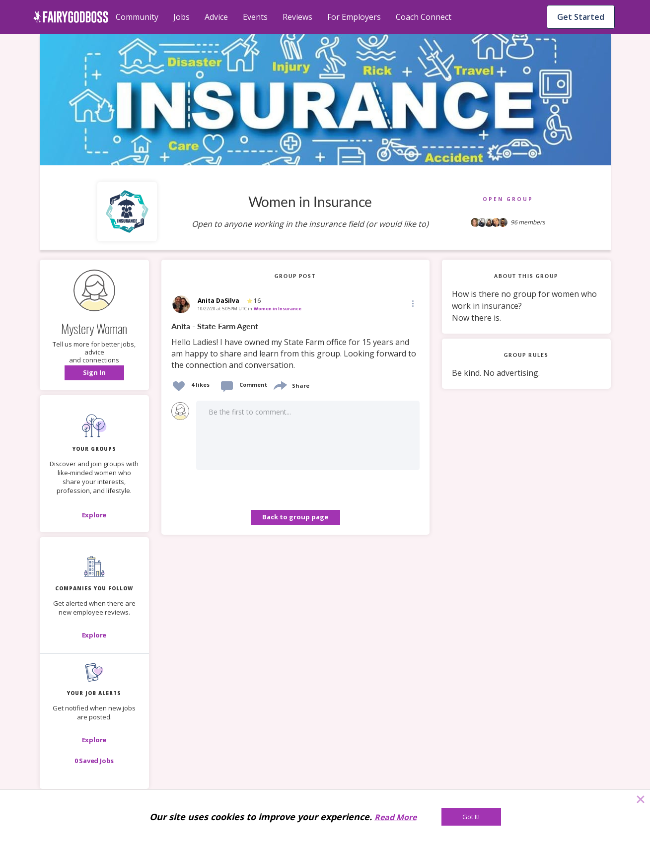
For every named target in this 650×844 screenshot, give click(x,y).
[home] (70, 17)
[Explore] (94, 514)
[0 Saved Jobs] (94, 760)
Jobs (181, 16)
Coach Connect (423, 16)
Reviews (297, 16)
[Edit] (412, 303)
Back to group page (295, 516)
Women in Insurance (277, 308)
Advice (216, 16)
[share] (279, 384)
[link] (295, 346)
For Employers (354, 16)
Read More (395, 817)
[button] (94, 372)
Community (137, 16)
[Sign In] (94, 372)
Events (255, 16)
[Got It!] (471, 817)
